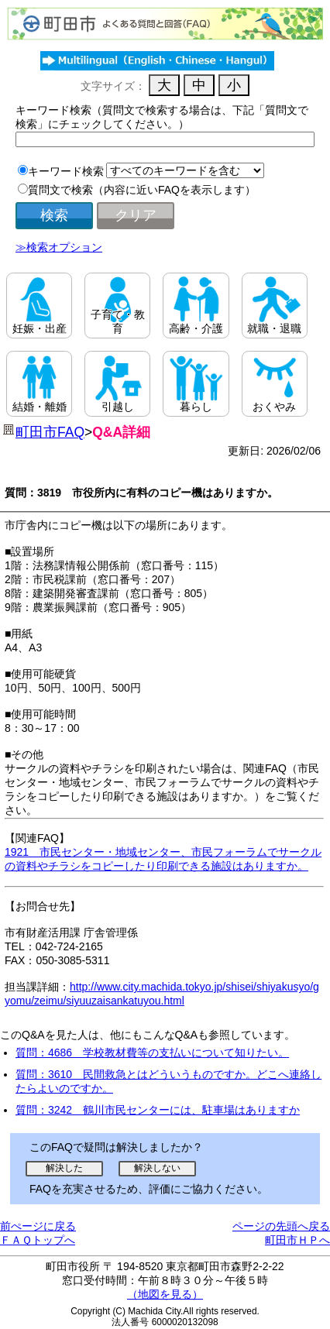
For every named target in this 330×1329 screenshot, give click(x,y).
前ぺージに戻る (38, 1226)
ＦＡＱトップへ (37, 1240)
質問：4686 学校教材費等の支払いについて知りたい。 (152, 1052)
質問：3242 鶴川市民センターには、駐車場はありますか (157, 1110)
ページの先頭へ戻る (281, 1226)
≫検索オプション (58, 247)
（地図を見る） (165, 1294)
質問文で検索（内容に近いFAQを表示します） (142, 190)
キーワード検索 (66, 171)
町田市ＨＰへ (297, 1240)
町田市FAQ (49, 432)
